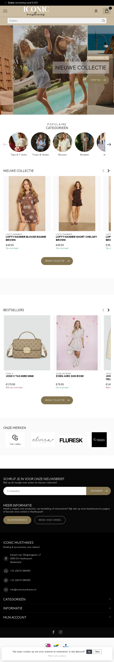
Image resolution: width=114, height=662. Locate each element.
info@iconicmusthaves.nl (23, 589)
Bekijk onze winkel (50, 520)
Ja (89, 651)
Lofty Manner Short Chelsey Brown (76, 238)
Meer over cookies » (57, 655)
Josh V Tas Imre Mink (20, 376)
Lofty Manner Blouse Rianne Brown (26, 238)
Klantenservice (17, 520)
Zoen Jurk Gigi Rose (70, 376)
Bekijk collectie (57, 261)
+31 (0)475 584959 (20, 570)
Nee (97, 651)
